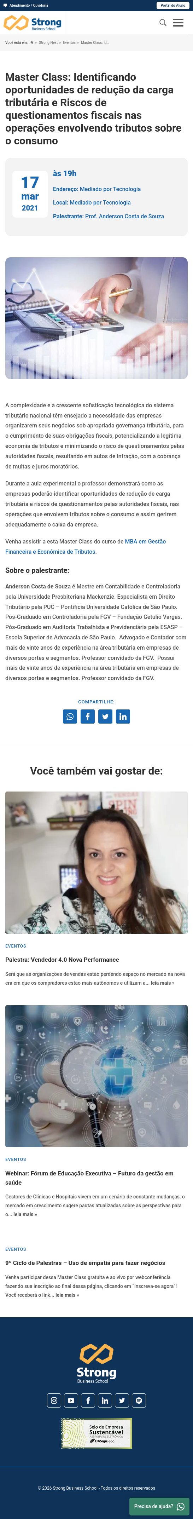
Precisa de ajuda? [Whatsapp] (159, 1507)
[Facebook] (88, 1400)
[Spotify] (139, 1400)
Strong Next (48, 43)
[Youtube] (71, 1400)
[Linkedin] (105, 1400)
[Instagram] (54, 1400)
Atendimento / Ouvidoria (26, 5)
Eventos (69, 43)
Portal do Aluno (173, 5)
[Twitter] (122, 1400)
